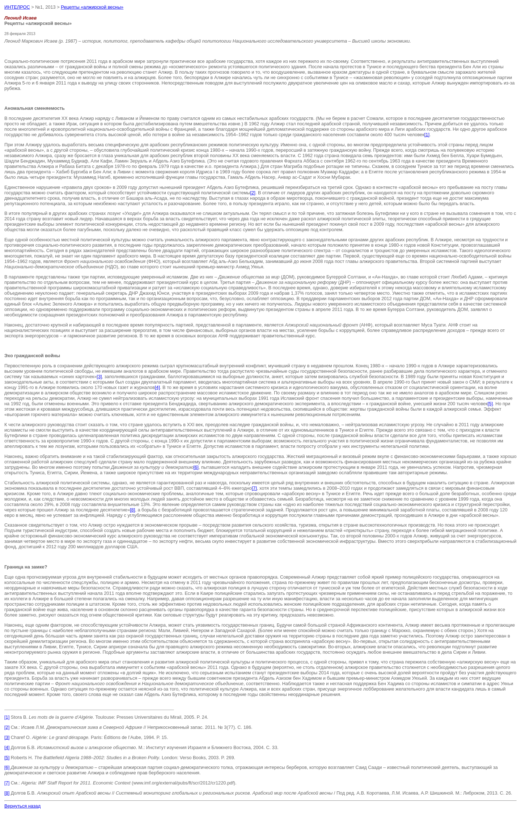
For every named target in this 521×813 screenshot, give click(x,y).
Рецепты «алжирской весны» (92, 7)
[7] (254, 488)
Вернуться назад (22, 806)
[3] (99, 376)
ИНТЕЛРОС (17, 7)
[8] (132, 510)
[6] (196, 467)
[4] (157, 387)
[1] (426, 134)
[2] (252, 192)
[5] (490, 403)
